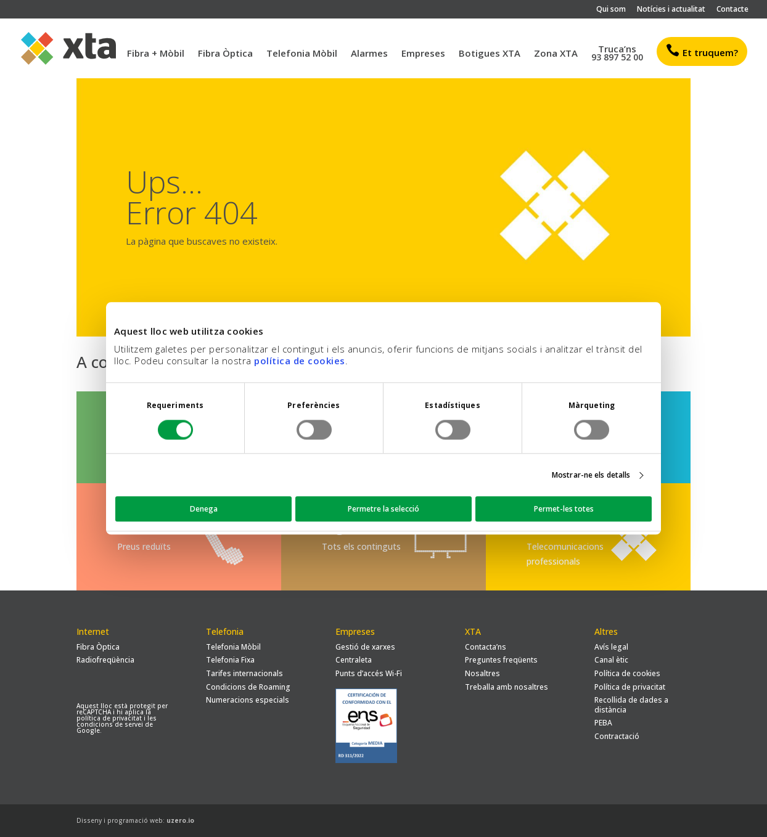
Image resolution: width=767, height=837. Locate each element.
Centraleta (353, 660)
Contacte (732, 10)
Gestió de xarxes (365, 647)
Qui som (611, 10)
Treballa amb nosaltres (506, 687)
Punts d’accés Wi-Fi (368, 673)
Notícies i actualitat (671, 10)
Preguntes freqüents (501, 660)
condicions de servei (109, 724)
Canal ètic (611, 660)
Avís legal (611, 647)
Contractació (616, 736)
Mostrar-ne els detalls (591, 475)
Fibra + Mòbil (155, 54)
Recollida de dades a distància (631, 705)
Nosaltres (482, 673)
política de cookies (299, 360)
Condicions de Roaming (248, 687)
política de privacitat (109, 718)
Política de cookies (627, 673)
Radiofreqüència (105, 660)
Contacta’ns (485, 647)
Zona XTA (556, 54)
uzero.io (180, 820)
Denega (204, 509)
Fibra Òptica (225, 54)
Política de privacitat (629, 687)
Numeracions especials (247, 700)
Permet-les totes (564, 509)
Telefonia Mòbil (301, 54)
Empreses (423, 54)
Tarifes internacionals (244, 673)
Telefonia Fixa (230, 660)
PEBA (603, 722)
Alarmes (369, 54)
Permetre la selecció (383, 509)
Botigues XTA (489, 54)
